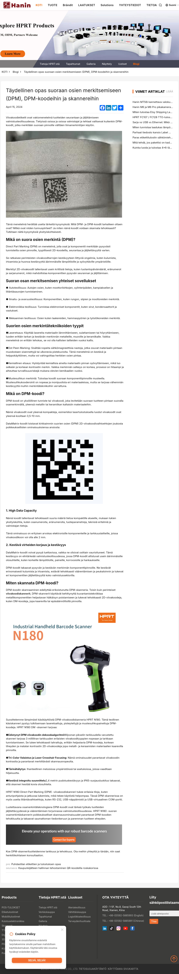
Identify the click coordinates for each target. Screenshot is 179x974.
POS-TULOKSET (11, 907)
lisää (169, 91)
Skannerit (7, 925)
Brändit (68, 5)
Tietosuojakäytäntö (92, 968)
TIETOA (151, 5)
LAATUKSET (86, 5)
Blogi (136, 63)
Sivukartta (130, 968)
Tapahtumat (73, 63)
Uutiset (122, 63)
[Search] (160, 5)
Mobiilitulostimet (11, 916)
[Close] (62, 930)
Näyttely (107, 63)
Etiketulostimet (10, 912)
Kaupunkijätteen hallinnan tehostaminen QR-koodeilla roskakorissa (58, 868)
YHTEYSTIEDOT (130, 5)
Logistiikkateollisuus (79, 916)
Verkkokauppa (47, 912)
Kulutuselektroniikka (13, 921)
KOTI (39, 5)
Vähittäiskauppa (77, 912)
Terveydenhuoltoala (79, 921)
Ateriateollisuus (76, 907)
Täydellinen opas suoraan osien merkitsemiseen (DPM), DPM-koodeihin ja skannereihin (76, 71)
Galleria (90, 63)
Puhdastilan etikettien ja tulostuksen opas (36, 864)
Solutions (107, 5)
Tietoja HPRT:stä (49, 63)
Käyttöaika (115, 968)
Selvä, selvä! (36, 961)
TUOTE (52, 5)
